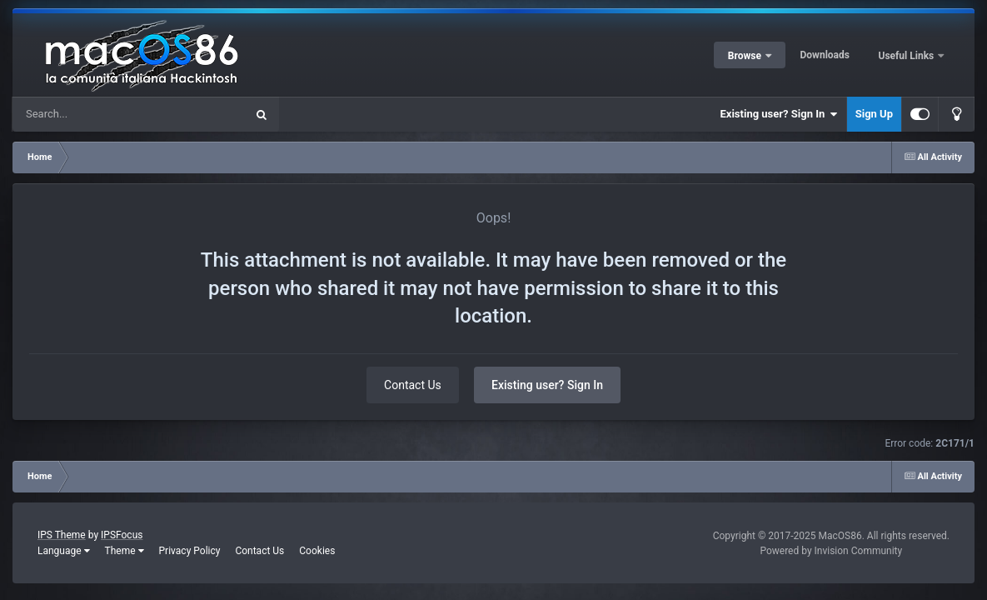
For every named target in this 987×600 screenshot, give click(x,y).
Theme (124, 551)
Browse (746, 56)
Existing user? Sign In (779, 114)
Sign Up (874, 114)
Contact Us (412, 385)
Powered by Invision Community (831, 551)
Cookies (317, 551)
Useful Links (908, 56)
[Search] (86, 114)
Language (63, 551)
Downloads (825, 55)
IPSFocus (121, 535)
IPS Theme (61, 535)
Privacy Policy (190, 551)
